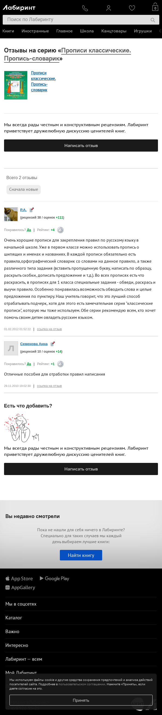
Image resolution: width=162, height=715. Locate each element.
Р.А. (23, 210)
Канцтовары (114, 31)
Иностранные (35, 31)
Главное (65, 31)
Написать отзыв (81, 145)
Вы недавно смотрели (32, 516)
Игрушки (143, 31)
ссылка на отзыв (49, 329)
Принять (81, 700)
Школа (87, 31)
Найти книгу (81, 555)
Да (29, 230)
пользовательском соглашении (81, 684)
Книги (9, 31)
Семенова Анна (34, 344)
